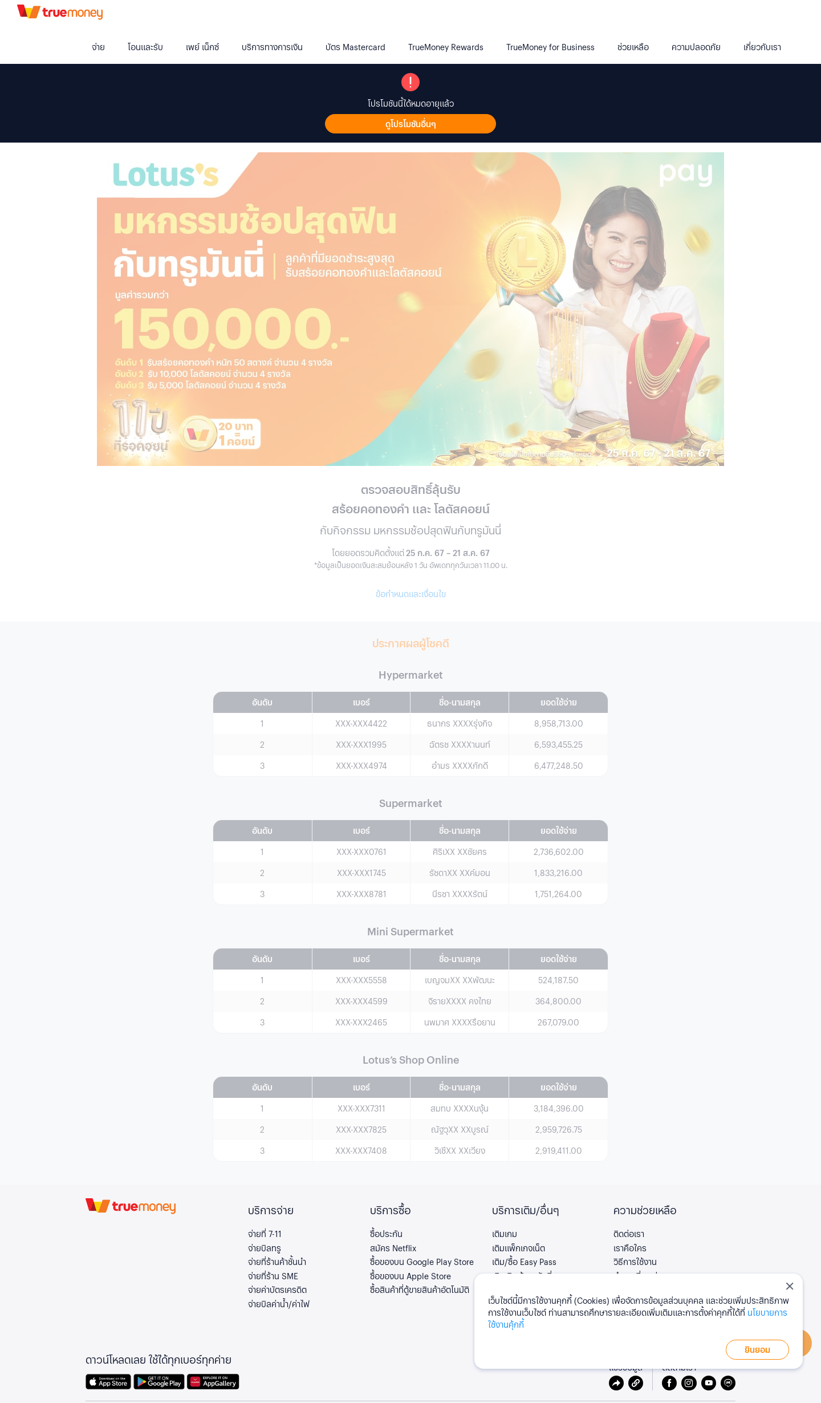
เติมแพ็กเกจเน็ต (518, 1248)
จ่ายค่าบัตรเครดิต (277, 1289)
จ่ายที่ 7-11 (265, 1233)
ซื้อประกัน (386, 1233)
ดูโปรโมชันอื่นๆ (410, 123)
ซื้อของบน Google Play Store (422, 1261)
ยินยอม (757, 1349)
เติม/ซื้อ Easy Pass (524, 1261)
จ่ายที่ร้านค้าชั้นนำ (277, 1261)
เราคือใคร (630, 1248)
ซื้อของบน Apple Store (410, 1276)
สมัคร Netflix (393, 1248)
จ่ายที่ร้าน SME (273, 1276)
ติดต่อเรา (628, 1233)
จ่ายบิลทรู (264, 1248)
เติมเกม (504, 1233)
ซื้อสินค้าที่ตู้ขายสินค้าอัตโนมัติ (419, 1289)
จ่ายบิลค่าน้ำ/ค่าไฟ (279, 1303)
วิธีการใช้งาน (635, 1261)
